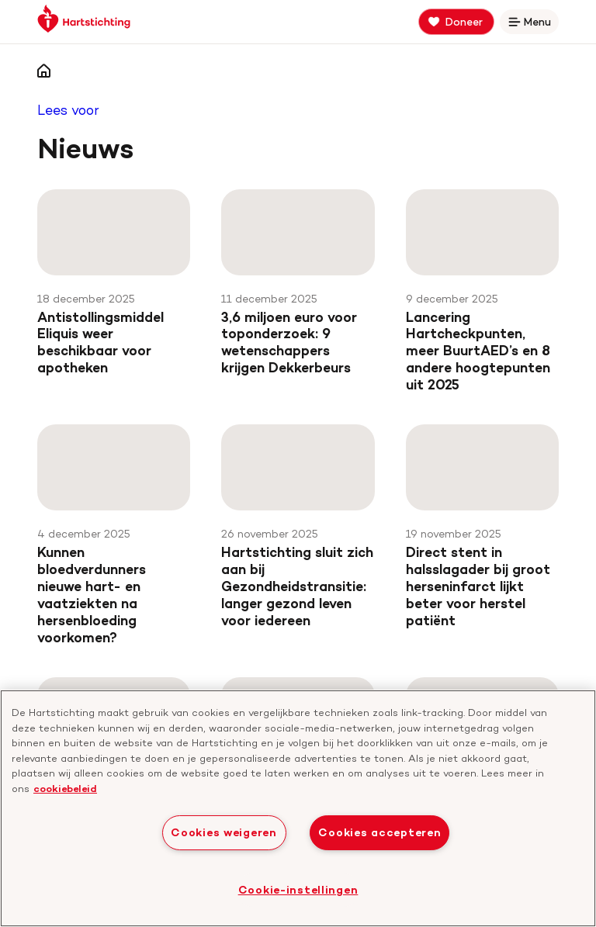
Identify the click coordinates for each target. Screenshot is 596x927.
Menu (532, 24)
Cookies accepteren (379, 832)
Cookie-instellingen (298, 890)
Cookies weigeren (224, 832)
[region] (298, 808)
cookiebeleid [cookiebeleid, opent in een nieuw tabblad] (65, 788)
